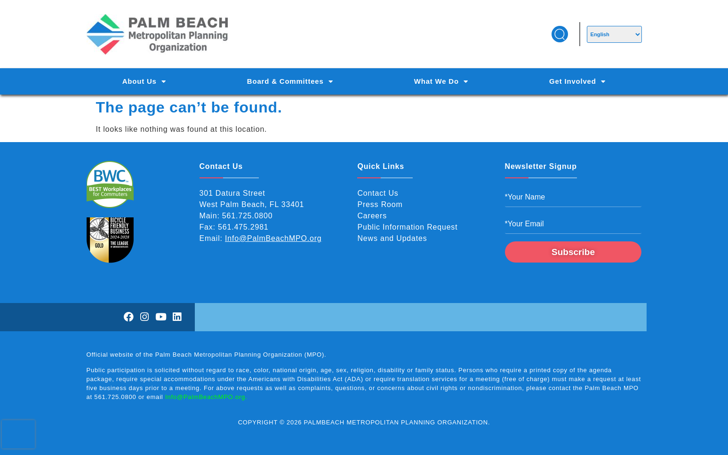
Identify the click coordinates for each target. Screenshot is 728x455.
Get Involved (577, 81)
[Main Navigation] (364, 81)
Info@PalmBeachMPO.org (273, 238)
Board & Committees (290, 81)
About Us (144, 81)
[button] (560, 34)
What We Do (441, 81)
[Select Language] (614, 34)
